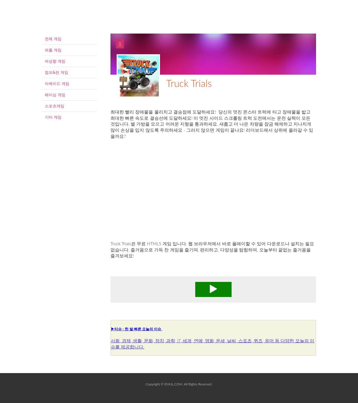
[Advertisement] (213, 196)
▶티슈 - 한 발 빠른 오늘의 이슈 (136, 329)
